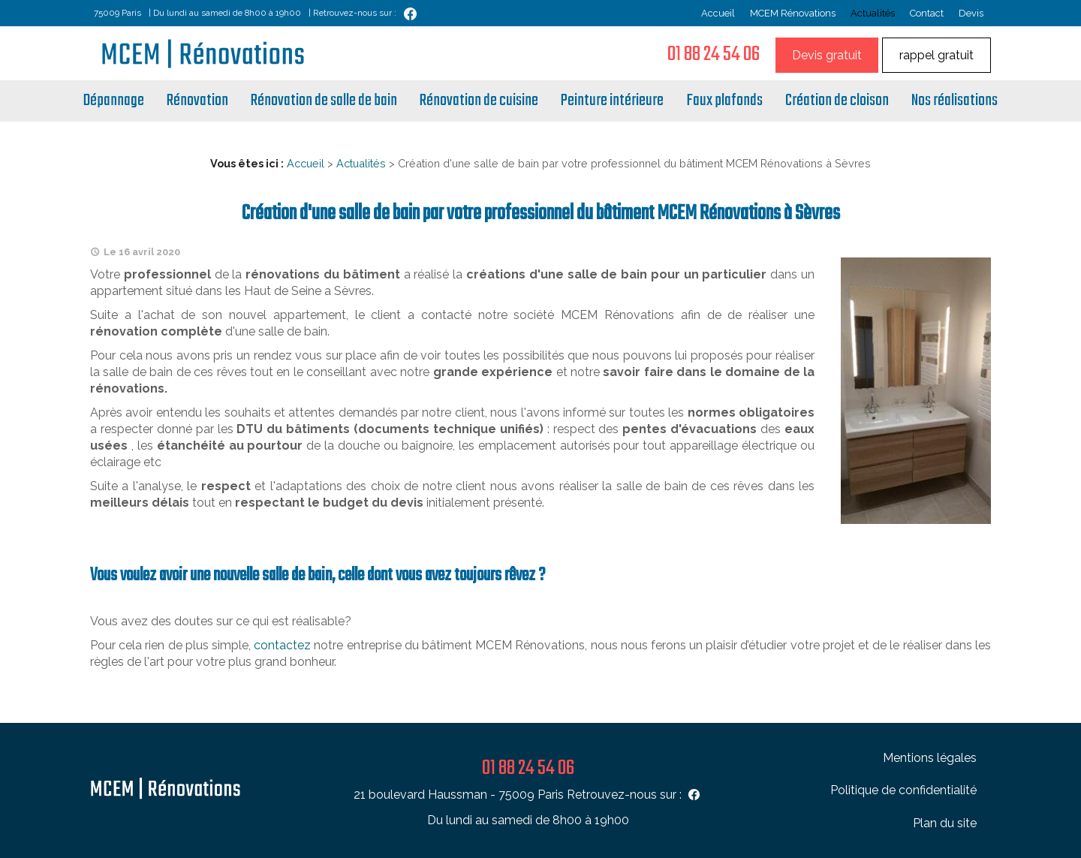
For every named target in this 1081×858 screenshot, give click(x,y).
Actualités (873, 13)
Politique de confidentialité (903, 790)
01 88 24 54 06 (713, 54)
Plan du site (945, 823)
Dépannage (113, 100)
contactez (282, 645)
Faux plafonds (724, 100)
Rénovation (197, 100)
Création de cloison (837, 100)
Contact (927, 13)
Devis (971, 13)
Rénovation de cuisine (479, 100)
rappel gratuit (936, 55)
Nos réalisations (954, 100)
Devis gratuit (827, 55)
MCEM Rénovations (793, 13)
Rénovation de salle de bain (324, 100)
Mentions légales (930, 758)
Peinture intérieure (612, 100)
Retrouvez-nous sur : (635, 794)
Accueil (718, 13)
